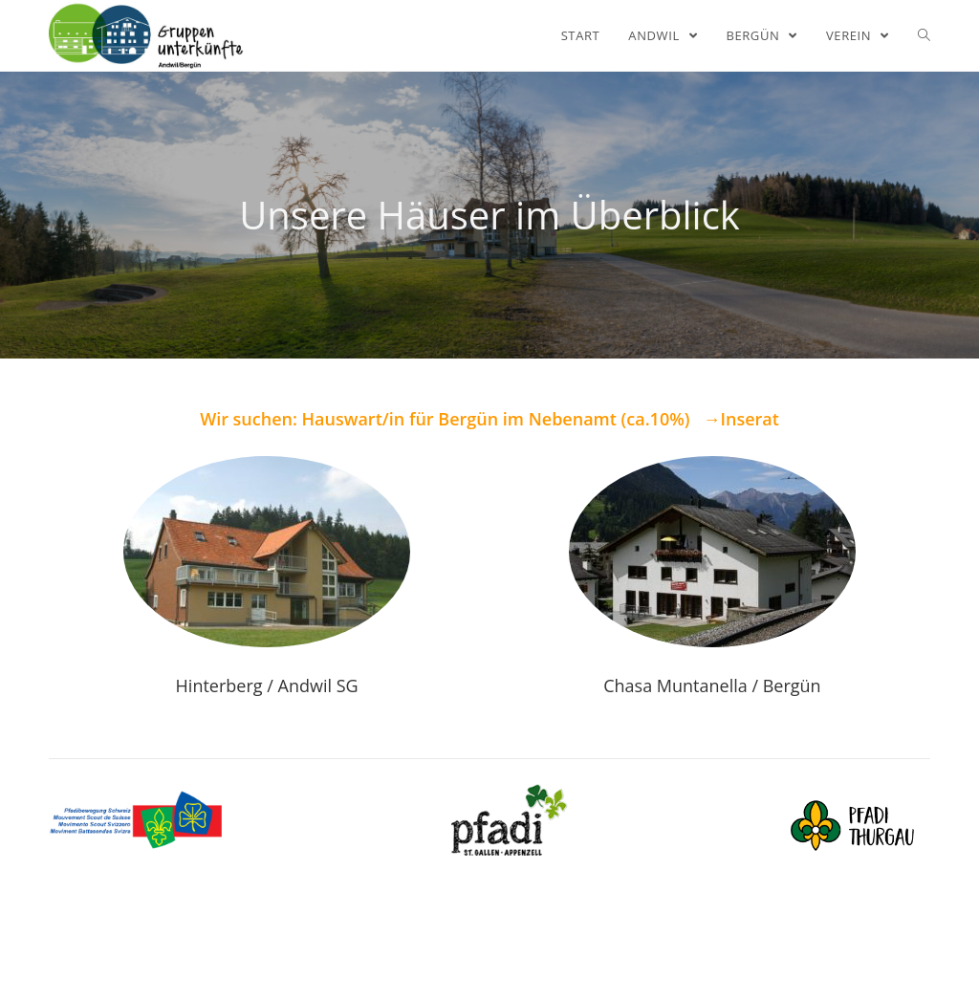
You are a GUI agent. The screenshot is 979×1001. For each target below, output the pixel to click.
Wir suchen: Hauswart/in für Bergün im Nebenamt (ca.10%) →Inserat (489, 418)
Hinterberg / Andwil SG (267, 685)
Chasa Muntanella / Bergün (711, 685)
